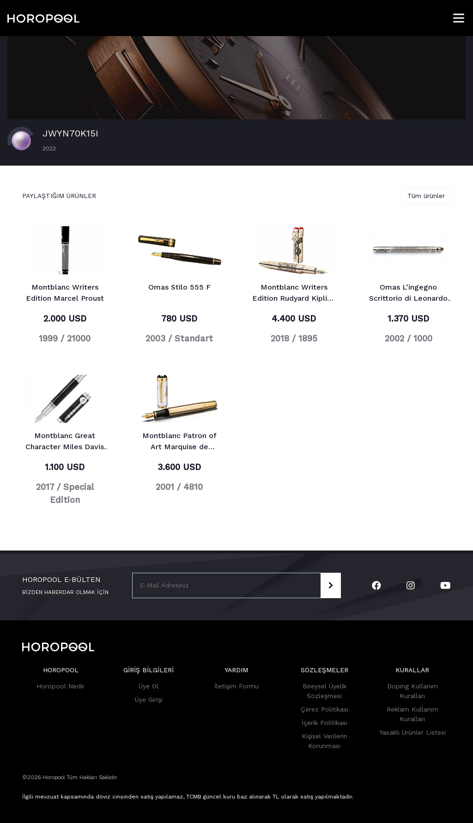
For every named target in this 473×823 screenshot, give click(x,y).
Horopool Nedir (60, 686)
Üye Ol (148, 686)
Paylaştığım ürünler (59, 195)
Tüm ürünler (426, 195)
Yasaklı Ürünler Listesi (412, 732)
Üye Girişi (149, 699)
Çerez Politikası (324, 709)
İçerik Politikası (324, 722)
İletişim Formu (236, 686)
